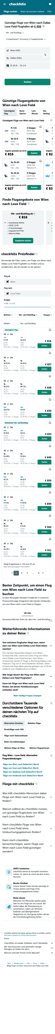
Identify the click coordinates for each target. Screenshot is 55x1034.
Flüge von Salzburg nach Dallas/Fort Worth (22, 836)
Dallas (42, 1029)
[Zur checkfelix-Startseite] (17, 4)
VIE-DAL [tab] (27, 613)
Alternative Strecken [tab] (13, 788)
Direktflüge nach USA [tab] (14, 794)
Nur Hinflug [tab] (46, 112)
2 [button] (21, 573)
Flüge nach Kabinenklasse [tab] (16, 800)
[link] (23, 240)
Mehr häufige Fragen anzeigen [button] (27, 760)
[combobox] (15, 33)
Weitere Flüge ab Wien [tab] (14, 812)
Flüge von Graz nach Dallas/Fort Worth (21, 833)
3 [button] (27, 573)
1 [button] (16, 573)
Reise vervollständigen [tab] (14, 806)
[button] (5, 4)
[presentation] (43, 26)
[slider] (52, 307)
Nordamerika (18, 1029)
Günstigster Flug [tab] (9, 112)
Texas (35, 1029)
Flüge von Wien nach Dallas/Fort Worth (21, 829)
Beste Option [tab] (22, 112)
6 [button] (38, 573)
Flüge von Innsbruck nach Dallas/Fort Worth (23, 840)
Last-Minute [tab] (35, 112)
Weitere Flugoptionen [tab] (39, 812)
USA (28, 1029)
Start (9, 1029)
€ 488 (37, 26)
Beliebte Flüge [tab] (34, 788)
